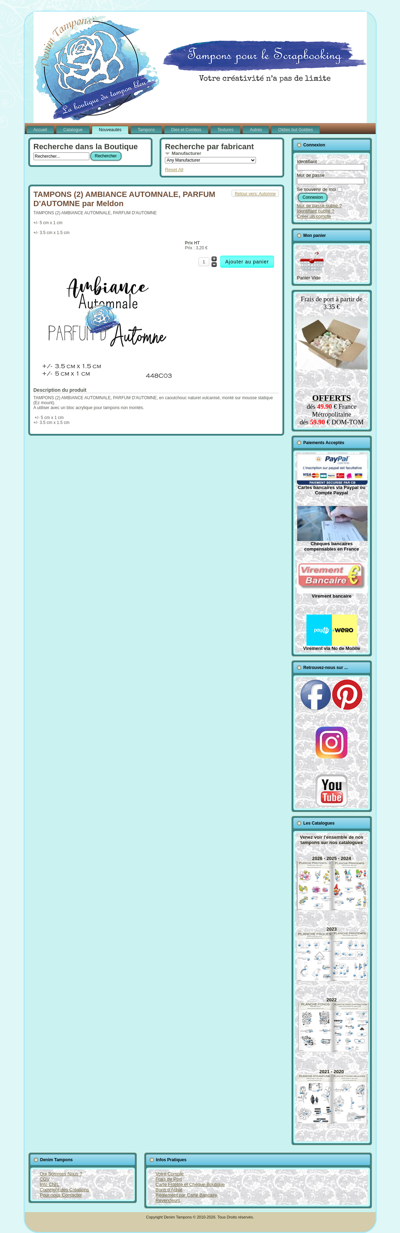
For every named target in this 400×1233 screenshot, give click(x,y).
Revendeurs (168, 1200)
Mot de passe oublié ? (319, 205)
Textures (225, 129)
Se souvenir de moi (316, 189)
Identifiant (307, 161)
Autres (256, 129)
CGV (45, 1179)
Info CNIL (49, 1184)
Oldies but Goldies (295, 129)
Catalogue (73, 129)
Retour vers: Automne (255, 193)
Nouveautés (110, 129)
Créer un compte (314, 216)
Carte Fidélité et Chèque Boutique (190, 1184)
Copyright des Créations (64, 1189)
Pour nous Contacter (61, 1195)
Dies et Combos (186, 129)
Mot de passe (310, 175)
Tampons (146, 129)
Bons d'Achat (169, 1189)
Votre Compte (170, 1173)
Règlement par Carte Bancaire (187, 1195)
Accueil (40, 129)
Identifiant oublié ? (315, 211)
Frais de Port (169, 1179)
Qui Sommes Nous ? (61, 1173)
